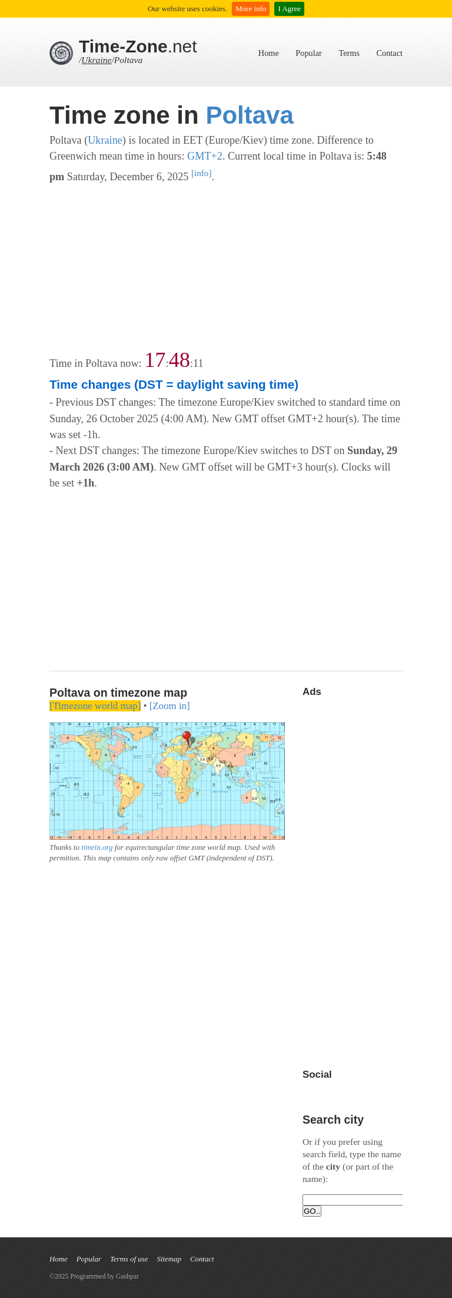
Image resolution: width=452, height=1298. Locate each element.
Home (268, 53)
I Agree (289, 8)
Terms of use (129, 1259)
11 (198, 363)
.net (138, 46)
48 (179, 360)
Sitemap (169, 1259)
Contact (390, 53)
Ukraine (96, 60)
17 (154, 360)
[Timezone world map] (95, 705)
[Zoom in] (169, 705)
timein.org (96, 847)
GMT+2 (204, 156)
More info (250, 8)
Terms (349, 53)
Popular (308, 53)
